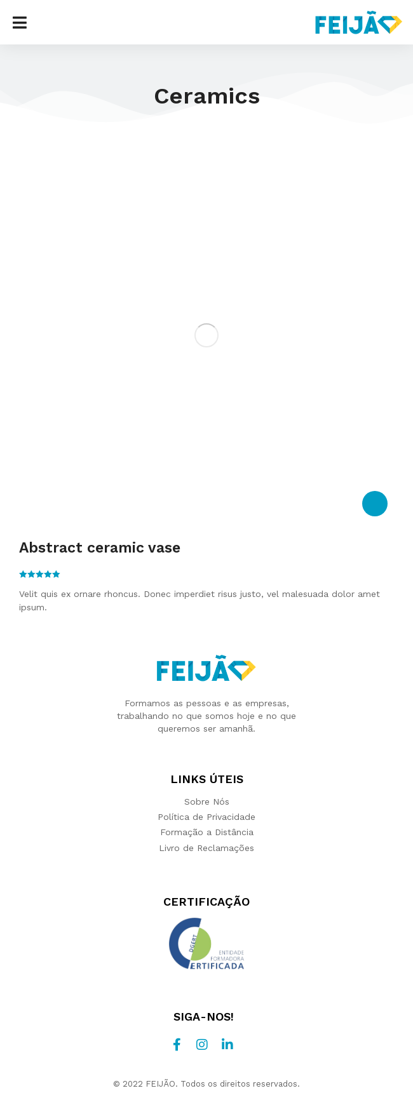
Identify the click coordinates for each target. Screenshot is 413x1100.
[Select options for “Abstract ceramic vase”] (375, 503)
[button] (20, 22)
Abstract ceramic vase (99, 547)
